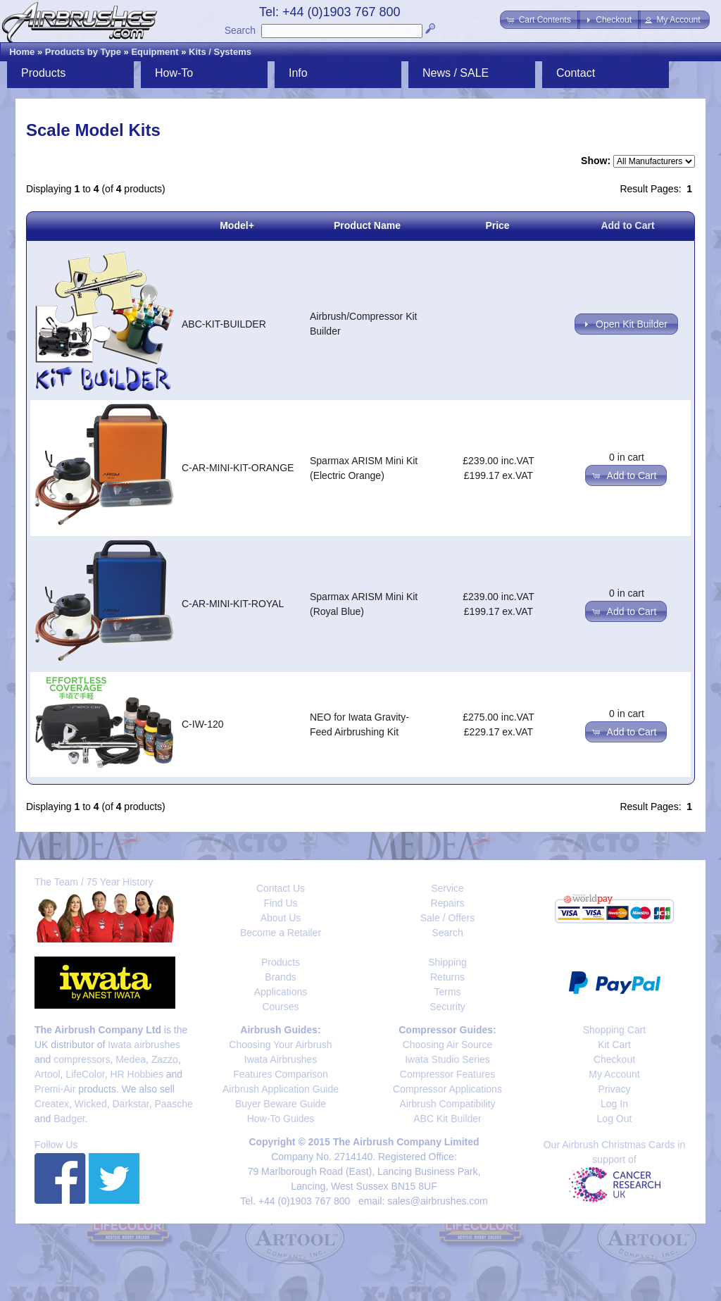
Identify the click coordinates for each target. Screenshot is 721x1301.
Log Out (614, 1118)
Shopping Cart (614, 1029)
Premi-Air (55, 1089)
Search (240, 30)
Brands (280, 977)
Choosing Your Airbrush (280, 1044)
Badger (69, 1118)
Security (447, 1006)
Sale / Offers (447, 917)
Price (497, 225)
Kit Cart (614, 1044)
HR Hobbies (136, 1074)
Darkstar (131, 1103)
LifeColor (84, 1074)
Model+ (237, 225)
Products (43, 73)
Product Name (367, 225)
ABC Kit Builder (447, 1118)
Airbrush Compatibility (447, 1103)
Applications (281, 991)
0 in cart (626, 457)
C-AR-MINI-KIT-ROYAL (233, 603)
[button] (539, 20)
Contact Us (280, 888)
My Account (614, 1074)
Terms (447, 991)
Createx (52, 1103)
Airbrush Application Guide (280, 1089)
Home (22, 51)
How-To (174, 73)
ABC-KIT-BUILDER (224, 324)
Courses (280, 1006)
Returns (447, 977)
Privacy (614, 1089)
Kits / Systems (220, 51)
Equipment (154, 51)
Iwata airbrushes (144, 1044)
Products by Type (83, 51)
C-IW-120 (203, 724)
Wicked (91, 1103)
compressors (82, 1059)
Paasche (173, 1103)
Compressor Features (447, 1074)
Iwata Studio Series (447, 1059)
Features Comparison (280, 1074)
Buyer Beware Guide (280, 1103)
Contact (575, 73)
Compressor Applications (447, 1089)
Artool (48, 1074)
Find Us (280, 903)
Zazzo (164, 1059)
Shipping (447, 962)
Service (447, 888)
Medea (130, 1059)
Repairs (447, 903)
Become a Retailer (280, 932)
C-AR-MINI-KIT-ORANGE (238, 467)
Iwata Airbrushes (281, 1059)
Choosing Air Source (448, 1044)
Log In (614, 1103)
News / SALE (455, 73)
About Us (281, 917)
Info (298, 73)
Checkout (614, 1059)
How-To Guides (281, 1118)
